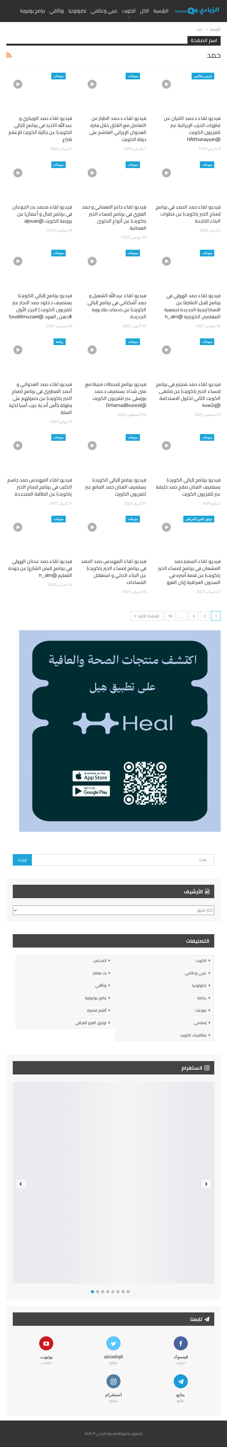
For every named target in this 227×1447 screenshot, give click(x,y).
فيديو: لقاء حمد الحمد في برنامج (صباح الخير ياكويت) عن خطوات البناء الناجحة (188, 213)
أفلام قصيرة (96, 1010)
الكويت (128, 10)
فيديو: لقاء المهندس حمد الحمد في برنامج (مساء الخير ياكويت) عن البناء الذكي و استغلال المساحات (113, 572)
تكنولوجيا (77, 10)
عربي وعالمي (104, 10)
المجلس (99, 960)
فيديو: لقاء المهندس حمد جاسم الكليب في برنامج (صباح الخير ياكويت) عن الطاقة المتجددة (39, 486)
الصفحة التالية (146, 616)
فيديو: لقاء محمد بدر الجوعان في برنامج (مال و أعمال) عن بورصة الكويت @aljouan (42, 213)
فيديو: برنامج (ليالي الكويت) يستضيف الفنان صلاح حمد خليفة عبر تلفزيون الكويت (188, 486)
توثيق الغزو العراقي (199, 519)
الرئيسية (160, 10)
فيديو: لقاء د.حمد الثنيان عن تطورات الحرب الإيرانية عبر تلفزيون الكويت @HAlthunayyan (192, 129)
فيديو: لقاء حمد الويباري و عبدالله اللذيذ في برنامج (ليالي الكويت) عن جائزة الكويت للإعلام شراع (40, 129)
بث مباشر (99, 973)
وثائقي (56, 10)
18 (170, 616)
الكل (144, 10)
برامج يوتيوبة (32, 10)
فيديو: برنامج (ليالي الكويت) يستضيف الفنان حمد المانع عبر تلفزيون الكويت (115, 486)
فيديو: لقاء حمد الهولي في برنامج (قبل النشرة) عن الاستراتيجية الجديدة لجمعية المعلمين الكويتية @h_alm (192, 306)
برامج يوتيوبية (95, 997)
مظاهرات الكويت (193, 1035)
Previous (21, 1184)
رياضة (59, 341)
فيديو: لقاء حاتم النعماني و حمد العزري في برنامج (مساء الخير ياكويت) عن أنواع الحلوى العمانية (114, 217)
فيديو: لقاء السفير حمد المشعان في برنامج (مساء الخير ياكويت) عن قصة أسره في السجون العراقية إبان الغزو (189, 572)
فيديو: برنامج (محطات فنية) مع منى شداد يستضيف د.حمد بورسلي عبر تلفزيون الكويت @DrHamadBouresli (115, 395)
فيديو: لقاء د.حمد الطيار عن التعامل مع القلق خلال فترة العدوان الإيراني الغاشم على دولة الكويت (117, 129)
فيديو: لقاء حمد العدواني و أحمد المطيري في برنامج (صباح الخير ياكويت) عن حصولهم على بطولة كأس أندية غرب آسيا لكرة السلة (40, 398)
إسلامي (200, 1022)
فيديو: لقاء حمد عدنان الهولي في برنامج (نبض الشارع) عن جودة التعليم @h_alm (40, 568)
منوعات (133, 76)
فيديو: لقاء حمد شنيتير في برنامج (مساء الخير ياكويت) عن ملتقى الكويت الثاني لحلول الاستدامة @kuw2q (188, 395)
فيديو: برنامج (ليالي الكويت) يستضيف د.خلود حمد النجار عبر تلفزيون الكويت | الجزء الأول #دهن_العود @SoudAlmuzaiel (40, 306)
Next (206, 1184)
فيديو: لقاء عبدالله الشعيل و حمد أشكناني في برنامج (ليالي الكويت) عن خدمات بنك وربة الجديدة (116, 306)
